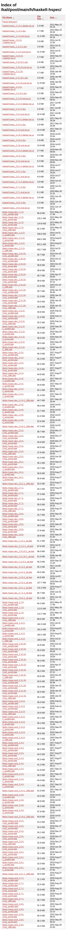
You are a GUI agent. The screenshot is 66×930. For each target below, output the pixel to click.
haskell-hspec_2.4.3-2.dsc (14, 109)
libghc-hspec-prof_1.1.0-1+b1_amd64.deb (13, 603)
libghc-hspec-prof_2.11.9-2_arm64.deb (13, 723)
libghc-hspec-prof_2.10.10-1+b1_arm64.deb (14, 650)
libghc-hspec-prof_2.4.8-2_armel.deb (13, 806)
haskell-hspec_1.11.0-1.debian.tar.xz (12, 41)
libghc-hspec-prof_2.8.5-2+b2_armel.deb (13, 915)
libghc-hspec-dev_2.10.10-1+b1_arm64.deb (14, 260)
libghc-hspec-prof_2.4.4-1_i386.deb (18, 791)
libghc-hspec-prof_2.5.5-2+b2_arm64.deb (13, 827)
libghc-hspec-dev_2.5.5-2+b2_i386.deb (13, 452)
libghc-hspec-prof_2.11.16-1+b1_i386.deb (14, 697)
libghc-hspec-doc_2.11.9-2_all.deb (17, 562)
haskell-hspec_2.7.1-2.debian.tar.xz (18, 182)
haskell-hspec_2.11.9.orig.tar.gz (16, 99)
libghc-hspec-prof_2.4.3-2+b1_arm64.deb (13, 749)
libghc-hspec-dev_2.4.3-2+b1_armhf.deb (13, 369)
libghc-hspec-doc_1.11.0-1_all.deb (17, 546)
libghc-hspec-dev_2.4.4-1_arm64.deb (13, 385)
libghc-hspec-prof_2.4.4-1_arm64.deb (13, 775)
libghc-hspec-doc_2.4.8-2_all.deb (17, 577)
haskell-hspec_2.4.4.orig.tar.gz (16, 130)
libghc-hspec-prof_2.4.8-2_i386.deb (18, 817)
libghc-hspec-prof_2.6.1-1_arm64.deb (13, 863)
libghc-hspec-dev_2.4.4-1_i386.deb (18, 400)
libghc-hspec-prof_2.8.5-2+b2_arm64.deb (13, 910)
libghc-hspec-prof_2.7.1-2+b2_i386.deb (13, 900)
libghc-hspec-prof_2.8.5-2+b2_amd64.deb (13, 905)
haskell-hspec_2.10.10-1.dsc (15, 62)
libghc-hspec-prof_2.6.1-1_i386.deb (18, 874)
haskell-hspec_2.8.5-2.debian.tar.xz (18, 197)
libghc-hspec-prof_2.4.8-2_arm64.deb (13, 801)
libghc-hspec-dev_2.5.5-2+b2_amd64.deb (13, 431)
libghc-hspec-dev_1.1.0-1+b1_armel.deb (13, 218)
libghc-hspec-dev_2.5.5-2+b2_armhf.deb (13, 447)
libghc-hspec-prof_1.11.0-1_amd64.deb (13, 624)
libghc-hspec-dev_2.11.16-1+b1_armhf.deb (14, 301)
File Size (39, 17)
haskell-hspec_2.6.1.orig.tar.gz (16, 177)
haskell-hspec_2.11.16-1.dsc (15, 78)
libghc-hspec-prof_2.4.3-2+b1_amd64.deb (13, 744)
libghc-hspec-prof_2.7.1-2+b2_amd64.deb (13, 879)
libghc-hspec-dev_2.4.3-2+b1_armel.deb (13, 364)
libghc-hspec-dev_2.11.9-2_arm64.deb (13, 333)
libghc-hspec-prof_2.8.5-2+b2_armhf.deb (13, 921)
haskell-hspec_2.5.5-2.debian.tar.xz (18, 151)
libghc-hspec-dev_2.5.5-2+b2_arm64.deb (13, 437)
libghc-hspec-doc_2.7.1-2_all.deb (17, 593)
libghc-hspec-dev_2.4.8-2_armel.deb (13, 416)
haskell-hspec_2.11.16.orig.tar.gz (17, 83)
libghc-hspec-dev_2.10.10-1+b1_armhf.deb (14, 270)
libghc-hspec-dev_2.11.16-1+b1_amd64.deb (14, 291)
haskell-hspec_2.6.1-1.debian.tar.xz (18, 166)
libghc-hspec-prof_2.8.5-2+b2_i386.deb (13, 926)
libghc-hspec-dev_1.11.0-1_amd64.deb (13, 234)
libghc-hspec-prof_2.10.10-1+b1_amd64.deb (14, 645)
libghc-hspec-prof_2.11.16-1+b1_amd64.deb (14, 681)
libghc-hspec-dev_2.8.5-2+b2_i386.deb (13, 536)
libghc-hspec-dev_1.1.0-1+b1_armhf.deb (13, 223)
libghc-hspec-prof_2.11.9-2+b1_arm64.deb (13, 707)
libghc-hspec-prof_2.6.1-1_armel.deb (13, 869)
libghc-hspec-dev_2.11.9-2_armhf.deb (13, 343)
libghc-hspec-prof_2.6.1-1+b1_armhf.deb (13, 853)
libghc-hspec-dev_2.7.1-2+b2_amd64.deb (13, 489)
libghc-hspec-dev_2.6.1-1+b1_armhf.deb (13, 463)
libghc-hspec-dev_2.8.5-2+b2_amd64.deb (13, 515)
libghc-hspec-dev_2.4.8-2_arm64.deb (13, 411)
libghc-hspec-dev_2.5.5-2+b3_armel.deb (13, 457)
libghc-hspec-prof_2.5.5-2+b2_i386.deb (13, 843)
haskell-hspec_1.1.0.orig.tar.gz (16, 36)
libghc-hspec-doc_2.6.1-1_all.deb (17, 588)
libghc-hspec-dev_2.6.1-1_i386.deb (18, 484)
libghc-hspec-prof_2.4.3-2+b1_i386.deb (13, 764)
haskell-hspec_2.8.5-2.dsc (14, 203)
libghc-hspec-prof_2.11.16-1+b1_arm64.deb (14, 687)
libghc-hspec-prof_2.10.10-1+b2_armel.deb (14, 666)
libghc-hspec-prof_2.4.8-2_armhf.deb (13, 811)
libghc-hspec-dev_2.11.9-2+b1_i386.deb (13, 322)
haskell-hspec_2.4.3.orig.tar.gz (16, 114)
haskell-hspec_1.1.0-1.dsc (14, 31)
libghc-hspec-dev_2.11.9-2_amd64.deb (13, 327)
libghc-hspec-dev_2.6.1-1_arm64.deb (13, 473)
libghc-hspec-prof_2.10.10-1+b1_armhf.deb (14, 660)
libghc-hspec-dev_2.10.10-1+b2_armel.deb (14, 275)
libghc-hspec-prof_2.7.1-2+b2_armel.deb (13, 889)
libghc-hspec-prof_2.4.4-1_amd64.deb (13, 770)
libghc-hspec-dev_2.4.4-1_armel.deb (13, 390)
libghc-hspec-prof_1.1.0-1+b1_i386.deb (13, 619)
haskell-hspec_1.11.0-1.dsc (14, 47)
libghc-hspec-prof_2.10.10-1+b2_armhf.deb (14, 671)
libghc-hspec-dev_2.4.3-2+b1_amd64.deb (13, 353)
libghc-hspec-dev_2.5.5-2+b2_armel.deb (13, 442)
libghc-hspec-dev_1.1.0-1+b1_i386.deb (13, 229)
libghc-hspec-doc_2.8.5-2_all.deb (17, 598)
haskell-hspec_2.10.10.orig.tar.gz (17, 67)
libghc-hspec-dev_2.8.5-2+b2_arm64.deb (13, 520)
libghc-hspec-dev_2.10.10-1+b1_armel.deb (14, 265)
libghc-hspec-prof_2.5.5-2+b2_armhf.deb (13, 837)
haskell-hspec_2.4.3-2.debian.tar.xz (18, 104)
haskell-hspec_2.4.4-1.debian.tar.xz (18, 119)
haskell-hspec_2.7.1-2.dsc (14, 187)
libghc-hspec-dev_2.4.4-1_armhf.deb (13, 395)
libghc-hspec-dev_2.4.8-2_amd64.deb (13, 406)
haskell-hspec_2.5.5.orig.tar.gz (16, 161)
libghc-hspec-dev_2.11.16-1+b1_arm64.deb (14, 296)
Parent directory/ (9, 22)
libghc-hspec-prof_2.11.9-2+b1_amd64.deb (13, 702)
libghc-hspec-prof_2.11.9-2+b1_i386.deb (13, 713)
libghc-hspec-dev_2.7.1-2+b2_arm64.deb (13, 494)
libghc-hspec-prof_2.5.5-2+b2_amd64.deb (13, 822)
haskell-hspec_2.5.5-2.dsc (14, 156)
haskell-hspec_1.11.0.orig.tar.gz (16, 52)
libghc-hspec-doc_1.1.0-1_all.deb (17, 541)
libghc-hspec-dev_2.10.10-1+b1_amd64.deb (14, 255)
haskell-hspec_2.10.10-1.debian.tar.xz (12, 57)
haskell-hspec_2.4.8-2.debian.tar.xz (18, 135)
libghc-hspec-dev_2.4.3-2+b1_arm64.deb (13, 359)
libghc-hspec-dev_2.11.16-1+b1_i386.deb (14, 307)
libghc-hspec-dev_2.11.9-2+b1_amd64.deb (13, 312)
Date (52, 17)
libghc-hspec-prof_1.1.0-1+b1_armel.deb (13, 608)
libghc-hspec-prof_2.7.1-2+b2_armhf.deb (13, 895)
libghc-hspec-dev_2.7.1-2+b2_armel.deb (13, 499)
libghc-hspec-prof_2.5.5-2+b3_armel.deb (13, 848)
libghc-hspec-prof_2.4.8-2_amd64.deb (13, 796)
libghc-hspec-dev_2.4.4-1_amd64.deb (13, 380)
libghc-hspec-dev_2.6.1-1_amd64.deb (13, 468)
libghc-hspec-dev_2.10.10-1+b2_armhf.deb (14, 281)
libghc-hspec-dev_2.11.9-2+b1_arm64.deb (13, 317)
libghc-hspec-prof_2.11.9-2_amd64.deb (13, 718)
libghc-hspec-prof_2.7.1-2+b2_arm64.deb (13, 884)
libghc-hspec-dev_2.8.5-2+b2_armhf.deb (13, 530)
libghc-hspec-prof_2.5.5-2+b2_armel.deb (13, 832)
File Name (7, 17)
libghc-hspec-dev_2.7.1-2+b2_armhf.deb (13, 504)
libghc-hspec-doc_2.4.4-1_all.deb (17, 572)
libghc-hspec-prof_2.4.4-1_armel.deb (13, 780)
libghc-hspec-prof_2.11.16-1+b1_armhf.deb (14, 692)
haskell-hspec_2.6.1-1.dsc (14, 171)
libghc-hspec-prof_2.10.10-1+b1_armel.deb (14, 655)
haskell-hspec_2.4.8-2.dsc (14, 140)
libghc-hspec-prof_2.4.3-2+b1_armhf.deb (13, 759)
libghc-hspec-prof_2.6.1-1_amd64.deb (13, 858)
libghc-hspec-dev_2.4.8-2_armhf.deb (13, 421)
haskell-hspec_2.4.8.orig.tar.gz (16, 145)
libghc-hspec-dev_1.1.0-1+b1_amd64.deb (13, 213)
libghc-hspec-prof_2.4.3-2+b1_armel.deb (13, 754)
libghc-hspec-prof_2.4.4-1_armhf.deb (13, 785)
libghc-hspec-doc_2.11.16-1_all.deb (18, 557)
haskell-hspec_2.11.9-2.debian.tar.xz (12, 88)
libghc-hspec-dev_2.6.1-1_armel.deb (13, 478)
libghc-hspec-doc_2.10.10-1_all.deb (18, 551)
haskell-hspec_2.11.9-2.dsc (14, 93)
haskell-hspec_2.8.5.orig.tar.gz (16, 208)
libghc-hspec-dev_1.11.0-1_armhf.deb (13, 244)
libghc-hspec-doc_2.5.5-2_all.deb (17, 583)
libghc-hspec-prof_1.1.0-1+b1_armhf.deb (13, 614)
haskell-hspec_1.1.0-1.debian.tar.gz (18, 26)
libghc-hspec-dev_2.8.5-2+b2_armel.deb (13, 525)
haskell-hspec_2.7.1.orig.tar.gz (16, 192)
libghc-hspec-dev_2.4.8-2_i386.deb (18, 426)
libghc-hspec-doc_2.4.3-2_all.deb (17, 567)
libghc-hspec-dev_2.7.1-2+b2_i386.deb (13, 510)
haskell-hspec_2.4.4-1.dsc (14, 125)
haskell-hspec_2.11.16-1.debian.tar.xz (12, 72)
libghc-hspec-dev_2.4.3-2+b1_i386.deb (13, 374)
